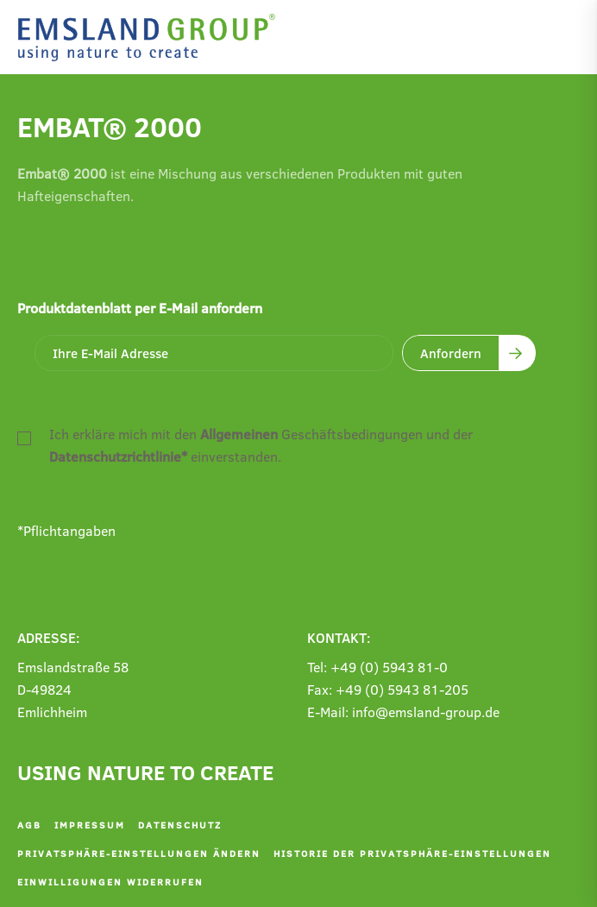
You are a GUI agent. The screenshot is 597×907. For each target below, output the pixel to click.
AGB (29, 824)
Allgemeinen (239, 434)
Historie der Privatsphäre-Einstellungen (412, 853)
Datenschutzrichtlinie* (118, 456)
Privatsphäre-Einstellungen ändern (139, 853)
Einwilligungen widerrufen (110, 881)
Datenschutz (180, 824)
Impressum (89, 824)
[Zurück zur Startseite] (151, 37)
